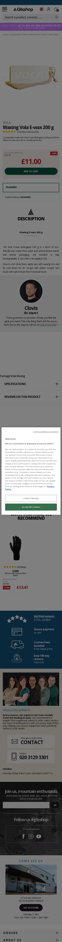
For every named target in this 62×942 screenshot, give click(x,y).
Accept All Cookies (31, 507)
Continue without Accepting (45, 431)
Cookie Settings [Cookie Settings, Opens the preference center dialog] (31, 498)
